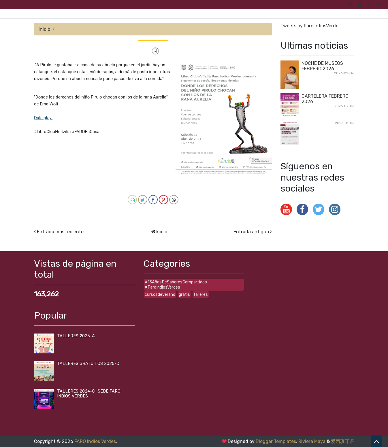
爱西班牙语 (342, 441)
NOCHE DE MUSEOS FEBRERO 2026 (322, 65)
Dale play (43, 117)
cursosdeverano (160, 294)
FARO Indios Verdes (95, 441)
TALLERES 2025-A (76, 336)
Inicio (44, 29)
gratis (184, 294)
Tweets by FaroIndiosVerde (309, 26)
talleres (200, 294)
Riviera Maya (311, 441)
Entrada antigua (251, 231)
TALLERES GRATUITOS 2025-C (88, 363)
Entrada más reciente (60, 231)
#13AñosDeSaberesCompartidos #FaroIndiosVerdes (176, 284)
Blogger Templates (276, 441)
